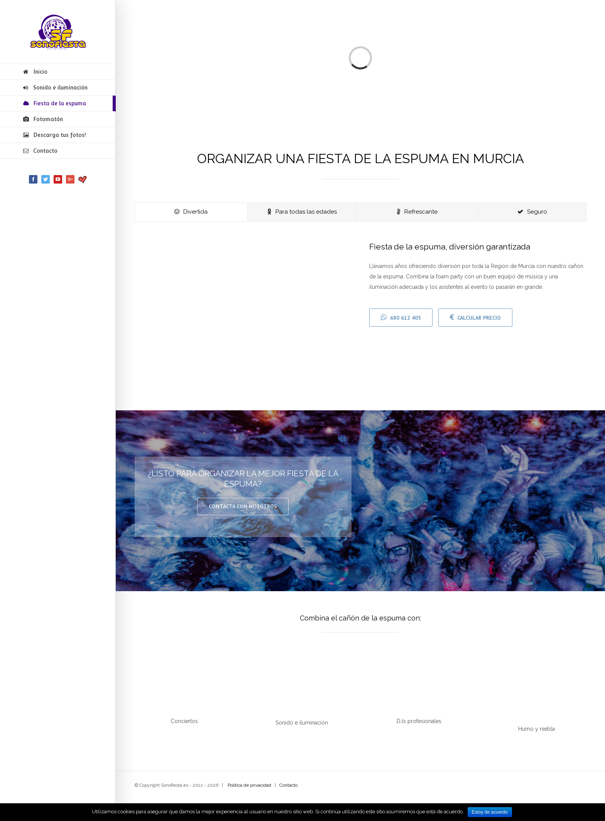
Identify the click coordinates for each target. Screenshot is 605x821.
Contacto (288, 785)
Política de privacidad (249, 785)
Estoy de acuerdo (490, 812)
